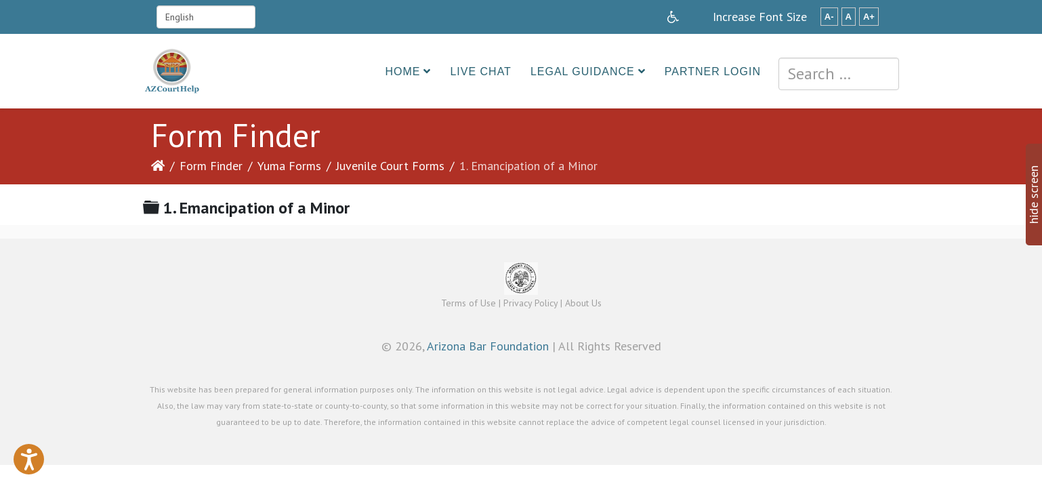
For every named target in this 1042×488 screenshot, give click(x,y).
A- (829, 17)
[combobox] (838, 74)
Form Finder (211, 166)
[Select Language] (206, 16)
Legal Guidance (582, 71)
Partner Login (713, 71)
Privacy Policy (530, 303)
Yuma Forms (289, 166)
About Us (583, 303)
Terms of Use (468, 303)
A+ (869, 17)
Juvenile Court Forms (390, 166)
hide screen (1033, 194)
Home (402, 71)
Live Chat (481, 71)
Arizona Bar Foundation (488, 346)
